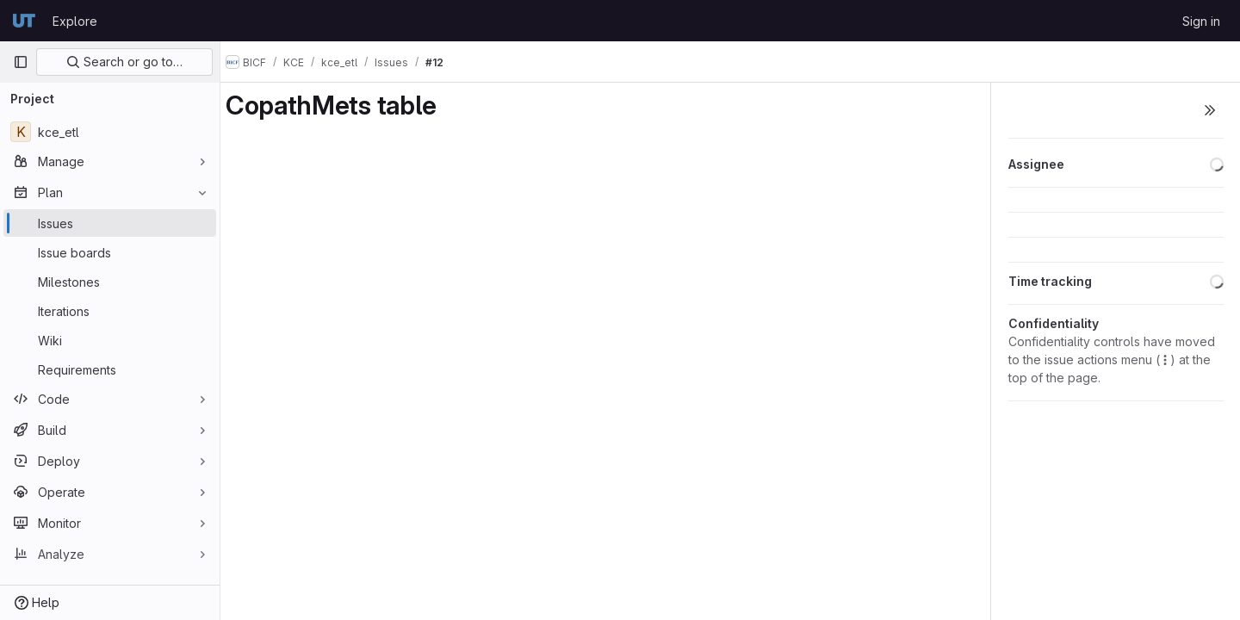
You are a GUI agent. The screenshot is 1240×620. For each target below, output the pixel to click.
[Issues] (109, 223)
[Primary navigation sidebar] (20, 62)
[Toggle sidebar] (1210, 110)
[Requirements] (109, 369)
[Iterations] (109, 311)
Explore (75, 21)
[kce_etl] (109, 132)
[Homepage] (24, 20)
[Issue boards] (109, 252)
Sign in (1201, 21)
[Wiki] (109, 340)
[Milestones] (109, 281)
